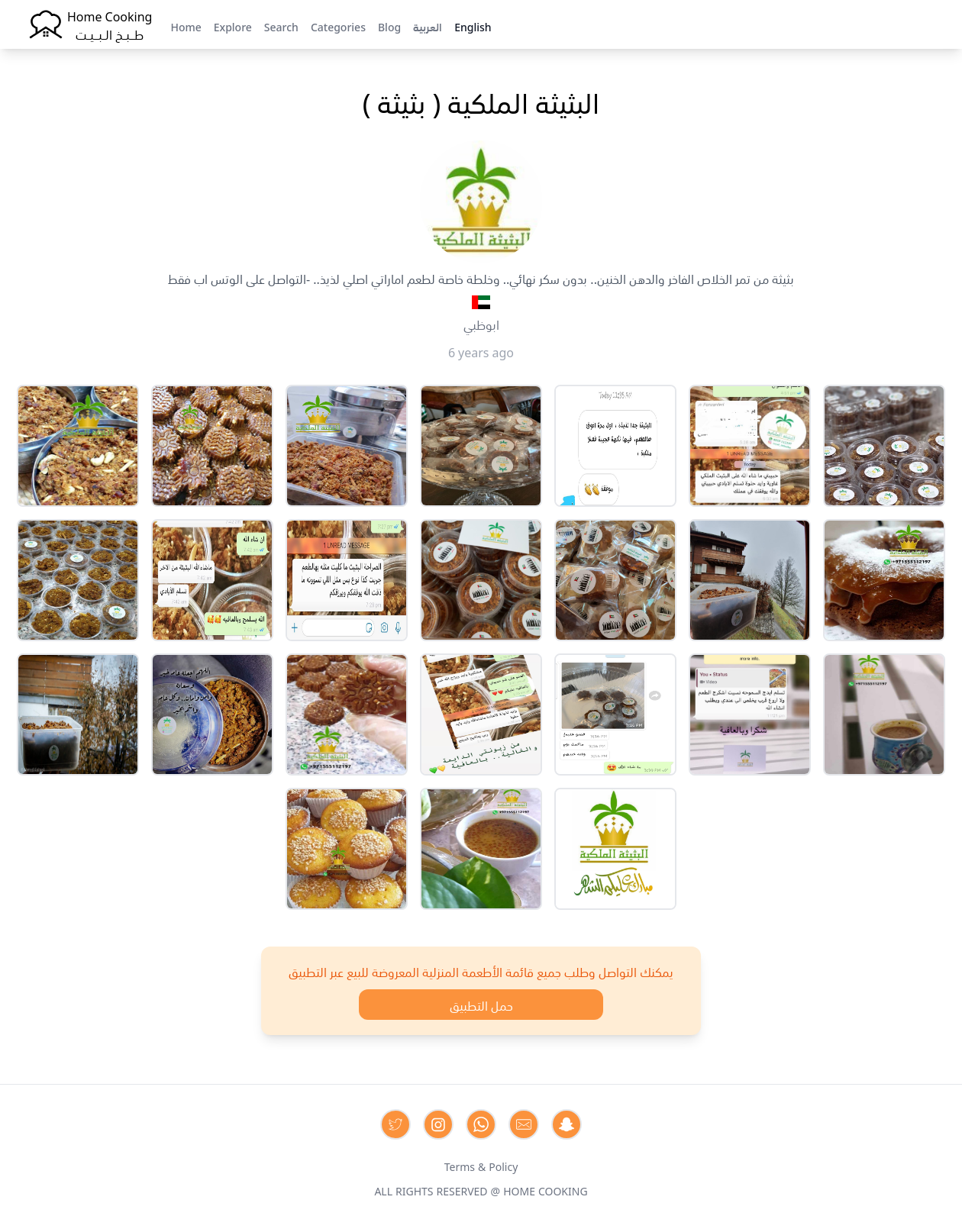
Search (281, 26)
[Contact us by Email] (523, 1124)
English (472, 26)
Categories (338, 26)
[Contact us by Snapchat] (566, 1124)
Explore (233, 26)
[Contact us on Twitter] (395, 1124)
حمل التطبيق (481, 1004)
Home (185, 26)
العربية (427, 26)
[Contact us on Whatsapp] (481, 1124)
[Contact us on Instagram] (438, 1124)
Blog (389, 26)
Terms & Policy (481, 1165)
